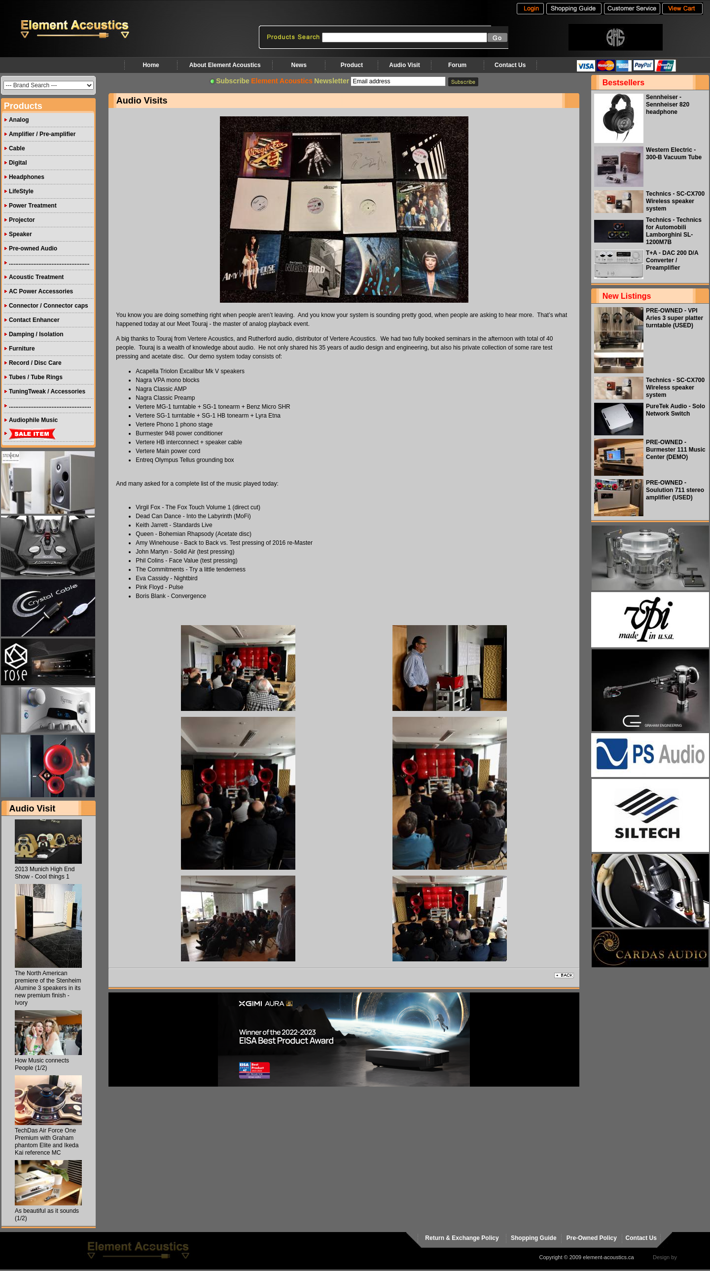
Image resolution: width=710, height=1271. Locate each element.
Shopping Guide (534, 1238)
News (298, 65)
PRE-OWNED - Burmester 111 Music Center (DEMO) (676, 449)
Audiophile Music (33, 420)
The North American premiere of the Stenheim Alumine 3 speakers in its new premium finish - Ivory (48, 988)
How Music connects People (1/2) (42, 1064)
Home (150, 65)
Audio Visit (404, 65)
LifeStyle (21, 191)
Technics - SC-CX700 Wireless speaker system (675, 201)
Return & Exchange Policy (461, 1238)
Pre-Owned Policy (592, 1238)
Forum (457, 65)
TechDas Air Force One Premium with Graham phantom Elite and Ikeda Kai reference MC (46, 1141)
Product (352, 65)
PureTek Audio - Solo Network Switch (675, 410)
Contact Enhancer (34, 320)
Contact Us (510, 65)
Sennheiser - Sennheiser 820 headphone (667, 104)
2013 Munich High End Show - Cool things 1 (44, 873)
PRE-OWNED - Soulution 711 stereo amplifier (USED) (675, 490)
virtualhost (690, 1257)
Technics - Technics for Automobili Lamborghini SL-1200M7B (674, 231)
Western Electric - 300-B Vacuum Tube (674, 153)
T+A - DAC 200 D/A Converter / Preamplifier (672, 260)
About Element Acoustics (225, 65)
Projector (22, 219)
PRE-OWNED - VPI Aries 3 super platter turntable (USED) (674, 318)
